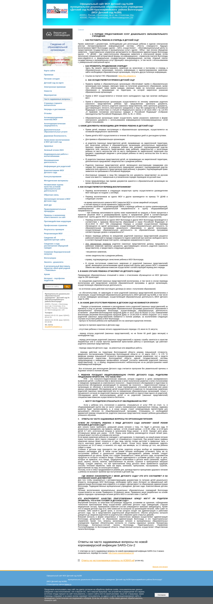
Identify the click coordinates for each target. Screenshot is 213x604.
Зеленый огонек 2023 (54, 150)
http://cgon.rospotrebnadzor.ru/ (121, 553)
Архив (47, 274)
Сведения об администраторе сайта (54, 239)
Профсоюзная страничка (55, 225)
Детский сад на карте (54, 83)
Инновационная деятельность (51, 161)
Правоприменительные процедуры (55, 210)
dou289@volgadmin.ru (53, 327)
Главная (81, 29)
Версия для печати (160, 567)
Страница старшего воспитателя (53, 104)
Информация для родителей (57, 166)
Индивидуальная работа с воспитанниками (56, 155)
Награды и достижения (54, 109)
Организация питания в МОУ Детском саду (57, 200)
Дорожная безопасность (55, 136)
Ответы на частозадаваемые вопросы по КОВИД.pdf (108, 560)
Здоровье (48, 146)
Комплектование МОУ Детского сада (54, 171)
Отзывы (48, 113)
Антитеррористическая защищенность (54, 125)
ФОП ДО (48, 205)
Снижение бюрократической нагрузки (57, 253)
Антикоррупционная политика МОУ (53, 119)
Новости (48, 91)
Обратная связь (51, 195)
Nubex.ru (67, 584)
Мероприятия (50, 95)
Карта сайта (49, 71)
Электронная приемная (55, 87)
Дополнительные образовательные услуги (55, 131)
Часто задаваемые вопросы (57, 99)
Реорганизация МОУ (53, 234)
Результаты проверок (54, 230)
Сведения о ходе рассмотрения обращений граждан (56, 246)
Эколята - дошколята (53, 262)
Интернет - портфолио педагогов (54, 279)
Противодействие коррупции (57, 221)
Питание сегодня (52, 79)
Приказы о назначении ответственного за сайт (55, 216)
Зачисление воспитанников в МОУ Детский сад (57, 141)
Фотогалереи (50, 258)
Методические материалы (56, 181)
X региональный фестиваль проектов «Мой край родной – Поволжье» (57, 268)
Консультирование (52, 177)
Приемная (48, 75)
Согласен (162, 595)
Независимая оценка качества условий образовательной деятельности (53, 188)
